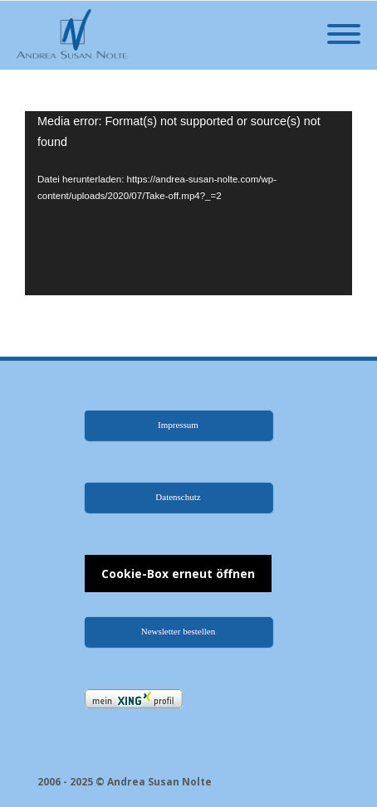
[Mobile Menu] (343, 35)
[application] (188, 203)
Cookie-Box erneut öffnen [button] (178, 573)
